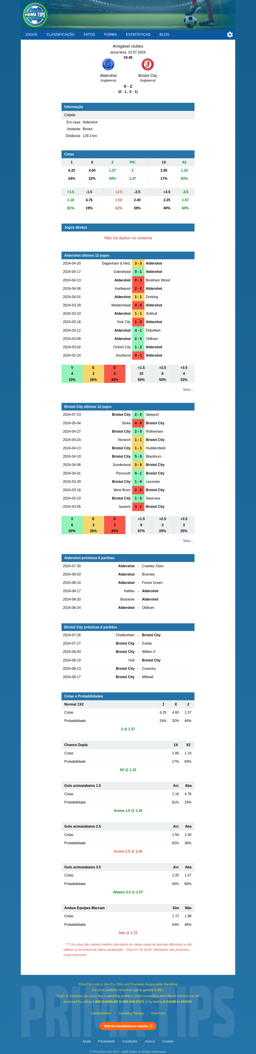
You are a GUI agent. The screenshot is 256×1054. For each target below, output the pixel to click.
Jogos (31, 34)
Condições (130, 1041)
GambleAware (101, 1013)
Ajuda (86, 1041)
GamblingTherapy (131, 1013)
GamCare (158, 1013)
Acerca (150, 1041)
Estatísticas (138, 34)
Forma (110, 34)
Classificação (61, 34)
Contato (168, 1041)
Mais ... (189, 389)
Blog (164, 34)
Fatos (89, 34)
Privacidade (106, 1041)
